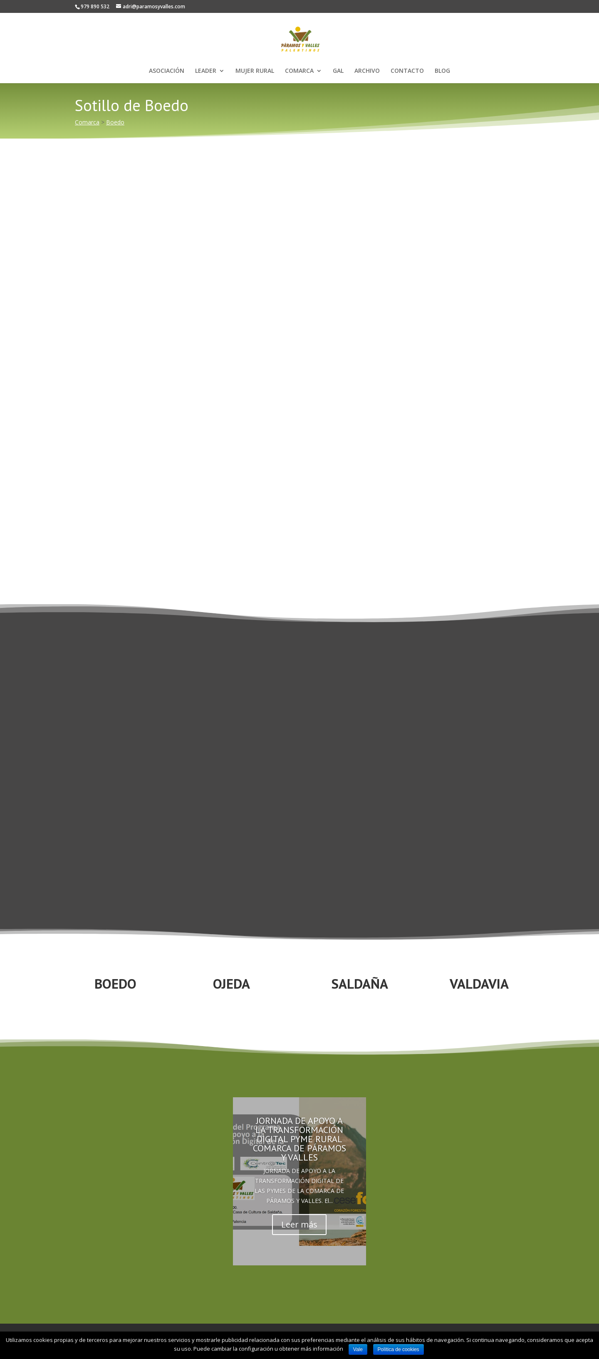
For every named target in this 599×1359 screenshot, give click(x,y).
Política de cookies (398, 1349)
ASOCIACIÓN (166, 71)
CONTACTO (407, 71)
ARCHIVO (367, 71)
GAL (338, 71)
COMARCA (299, 71)
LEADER (205, 71)
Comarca (87, 122)
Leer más (299, 1224)
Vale (358, 1349)
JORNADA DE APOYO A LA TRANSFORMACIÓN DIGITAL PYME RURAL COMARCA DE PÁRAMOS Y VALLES (299, 1139)
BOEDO (115, 983)
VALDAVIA (479, 983)
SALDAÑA (360, 983)
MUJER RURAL (254, 71)
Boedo (115, 122)
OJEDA (231, 983)
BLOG (442, 71)
